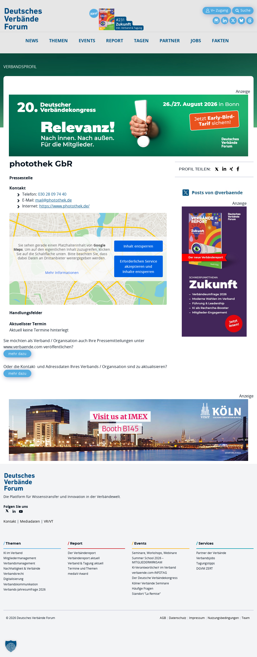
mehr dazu (17, 353)
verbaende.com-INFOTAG (149, 573)
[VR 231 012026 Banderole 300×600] (214, 209)
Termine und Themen (82, 568)
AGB (163, 618)
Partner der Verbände (211, 553)
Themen (58, 41)
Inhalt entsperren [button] (138, 246)
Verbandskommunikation (20, 584)
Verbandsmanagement (19, 563)
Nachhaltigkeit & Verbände (21, 568)
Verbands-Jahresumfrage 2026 (24, 589)
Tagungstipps (205, 563)
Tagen (141, 41)
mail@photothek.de (53, 200)
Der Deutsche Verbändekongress (155, 578)
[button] (11, 646)
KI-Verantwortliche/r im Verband (154, 567)
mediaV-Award (78, 573)
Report (114, 41)
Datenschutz (177, 618)
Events (87, 41)
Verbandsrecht (13, 573)
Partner (170, 41)
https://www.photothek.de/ (64, 206)
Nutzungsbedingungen (223, 618)
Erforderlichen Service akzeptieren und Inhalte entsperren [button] (138, 266)
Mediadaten (30, 521)
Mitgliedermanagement (19, 558)
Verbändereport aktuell (84, 558)
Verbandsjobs (205, 558)
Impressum (197, 618)
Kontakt (9, 521)
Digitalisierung (13, 579)
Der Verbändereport (82, 553)
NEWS (31, 41)
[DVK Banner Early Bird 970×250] (128, 97)
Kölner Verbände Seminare (150, 583)
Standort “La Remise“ (146, 593)
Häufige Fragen (142, 588)
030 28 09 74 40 (52, 194)
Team (246, 618)
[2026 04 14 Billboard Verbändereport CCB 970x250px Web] (128, 402)
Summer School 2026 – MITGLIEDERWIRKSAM (148, 560)
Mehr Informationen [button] (62, 272)
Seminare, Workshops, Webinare (154, 553)
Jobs (196, 41)
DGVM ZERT (204, 568)
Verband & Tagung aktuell (85, 563)
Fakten (220, 41)
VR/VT (48, 521)
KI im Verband (12, 553)
